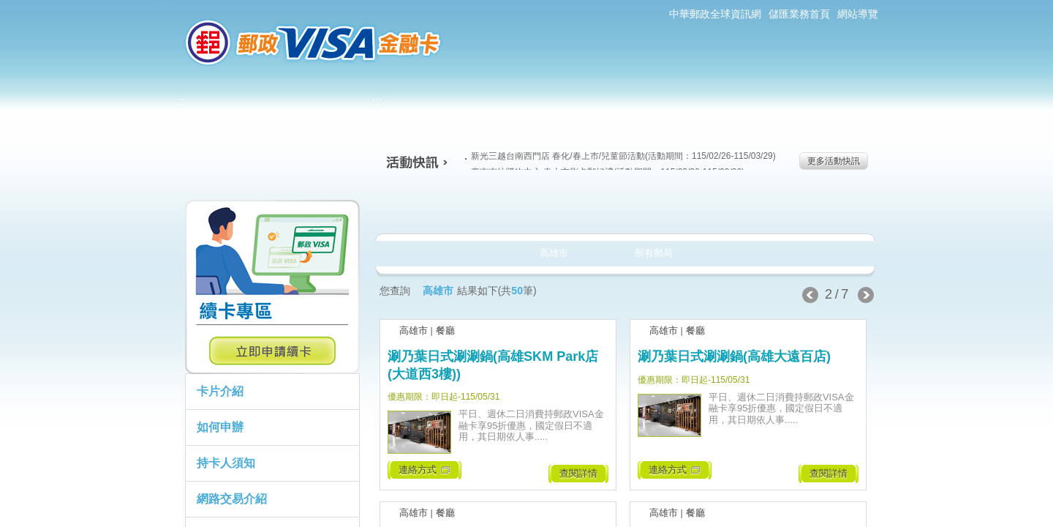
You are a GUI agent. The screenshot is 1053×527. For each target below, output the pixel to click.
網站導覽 (857, 14)
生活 (527, 208)
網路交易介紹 (232, 499)
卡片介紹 (220, 391)
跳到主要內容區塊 (7, 7)
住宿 (814, 208)
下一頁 (866, 295)
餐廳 (445, 330)
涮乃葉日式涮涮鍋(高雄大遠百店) (734, 356)
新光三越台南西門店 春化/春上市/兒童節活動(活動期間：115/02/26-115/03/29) (620, 156)
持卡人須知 (226, 463)
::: (165, 6)
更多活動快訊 (833, 161)
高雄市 (413, 330)
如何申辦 (220, 427)
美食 (431, 208)
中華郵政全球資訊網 (715, 14)
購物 (623, 208)
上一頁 (810, 295)
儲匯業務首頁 (799, 14)
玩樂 (718, 208)
